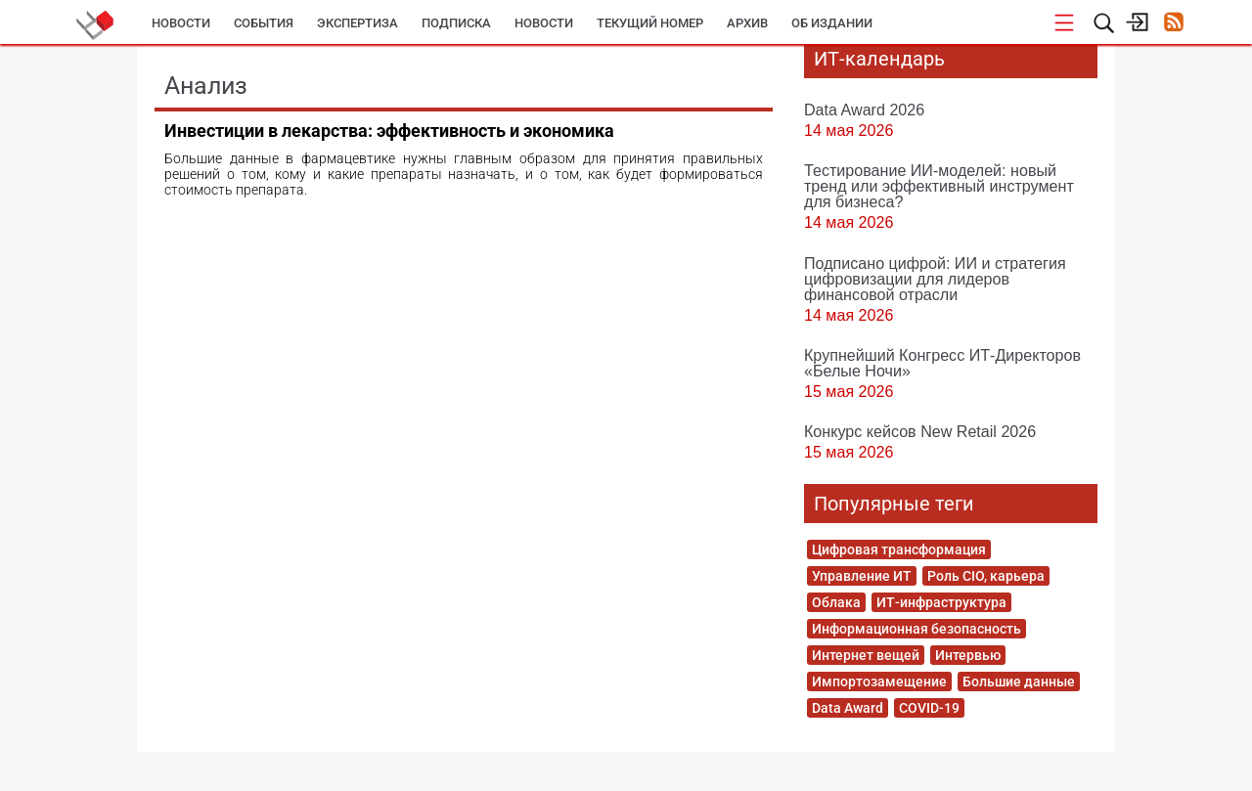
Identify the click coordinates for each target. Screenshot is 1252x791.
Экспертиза (357, 23)
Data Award (847, 708)
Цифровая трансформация (899, 549)
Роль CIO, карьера (986, 576)
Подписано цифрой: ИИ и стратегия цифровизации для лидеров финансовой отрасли (935, 278)
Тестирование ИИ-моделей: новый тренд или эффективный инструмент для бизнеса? (939, 185)
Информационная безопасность (916, 629)
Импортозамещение (879, 681)
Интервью (968, 655)
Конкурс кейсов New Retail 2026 (920, 431)
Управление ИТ (862, 576)
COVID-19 (929, 708)
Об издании (831, 23)
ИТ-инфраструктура (941, 602)
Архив (747, 23)
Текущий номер (650, 23)
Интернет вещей (865, 655)
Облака (836, 602)
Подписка (456, 23)
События (263, 23)
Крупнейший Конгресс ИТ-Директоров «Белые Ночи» (942, 362)
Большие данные (1018, 681)
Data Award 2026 (864, 109)
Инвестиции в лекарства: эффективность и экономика (389, 130)
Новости (181, 23)
